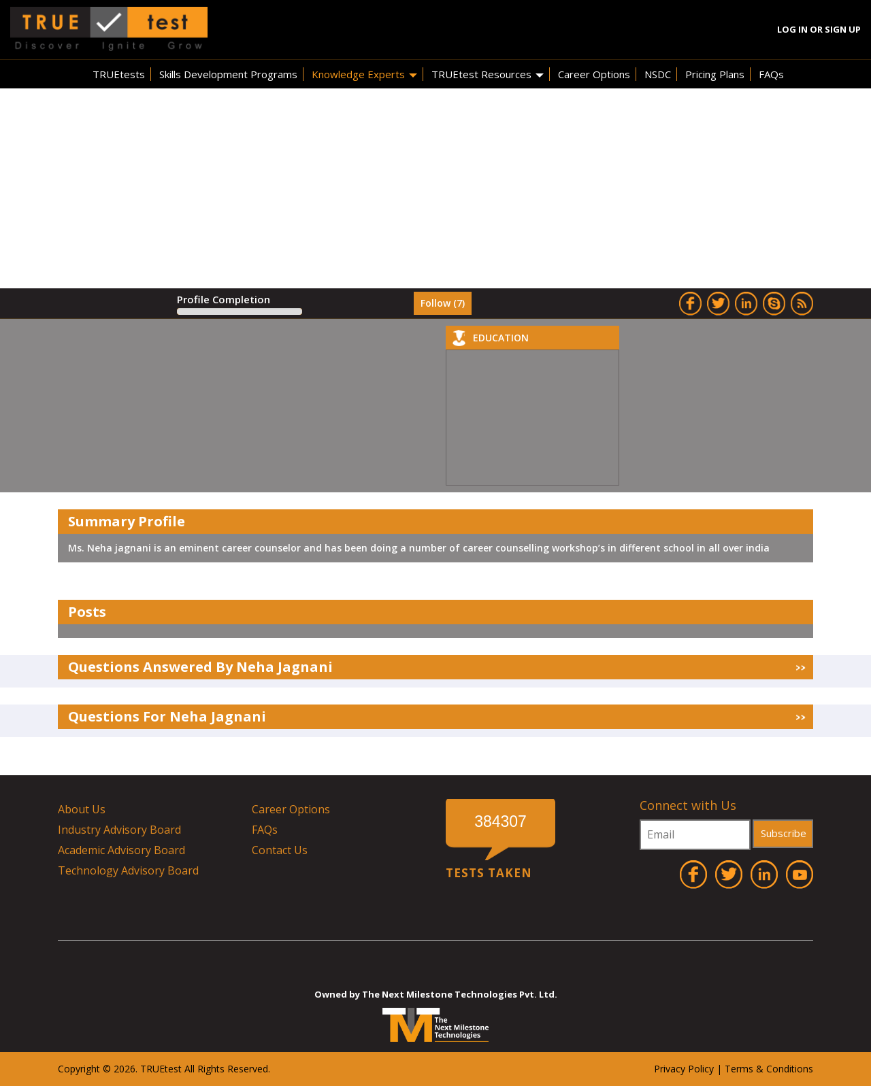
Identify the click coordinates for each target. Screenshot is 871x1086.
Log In (792, 29)
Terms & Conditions (769, 1068)
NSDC (657, 74)
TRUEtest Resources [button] (487, 74)
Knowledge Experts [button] (364, 74)
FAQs (771, 74)
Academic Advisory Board (121, 850)
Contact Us (280, 850)
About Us (81, 809)
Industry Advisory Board (119, 829)
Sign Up (843, 29)
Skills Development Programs (228, 74)
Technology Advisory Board (128, 870)
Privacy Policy (684, 1068)
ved (260, 1068)
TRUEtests (119, 74)
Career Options (594, 74)
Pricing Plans (714, 74)
